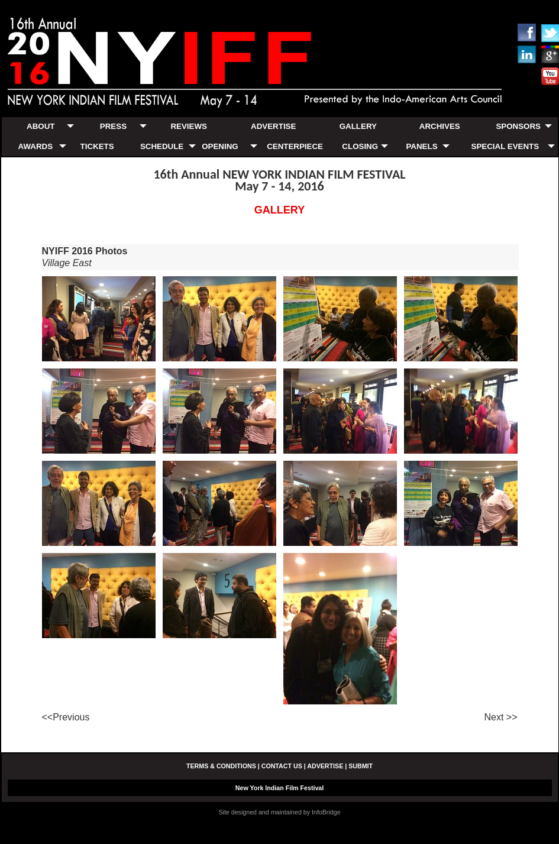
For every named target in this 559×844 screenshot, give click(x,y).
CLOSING (360, 146)
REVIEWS (188, 126)
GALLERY (358, 126)
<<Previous (66, 717)
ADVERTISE (273, 126)
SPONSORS (518, 126)
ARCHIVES (439, 126)
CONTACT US (281, 765)
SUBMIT (360, 765)
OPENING (220, 146)
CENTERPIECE (295, 146)
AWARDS (35, 146)
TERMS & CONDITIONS (221, 765)
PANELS (421, 146)
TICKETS (97, 146)
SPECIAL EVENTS (505, 146)
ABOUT (40, 126)
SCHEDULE (161, 146)
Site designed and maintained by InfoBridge (279, 812)
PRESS (113, 126)
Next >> (500, 717)
